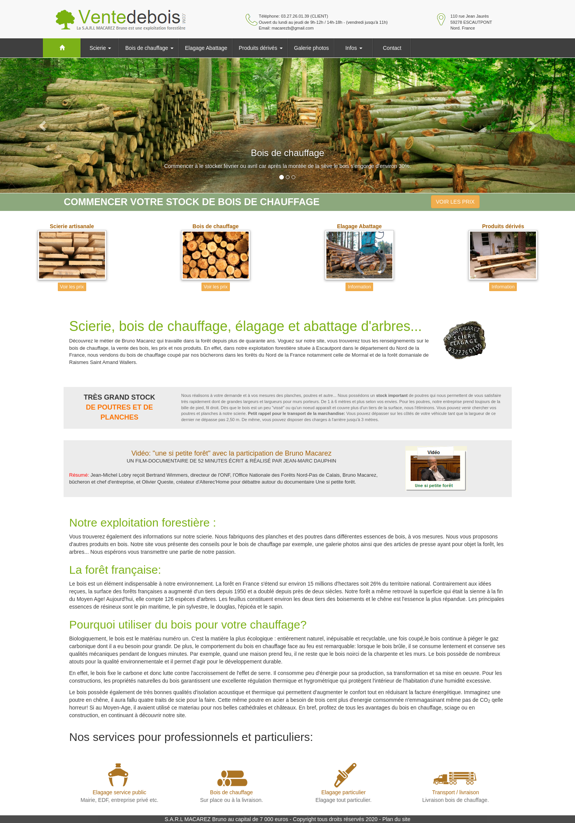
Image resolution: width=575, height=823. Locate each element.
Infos (353, 48)
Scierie (100, 48)
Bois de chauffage (149, 48)
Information (359, 287)
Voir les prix (72, 287)
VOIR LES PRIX (455, 202)
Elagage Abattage (206, 48)
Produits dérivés (260, 48)
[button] (43, 125)
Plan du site (396, 819)
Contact (392, 48)
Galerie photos (311, 48)
